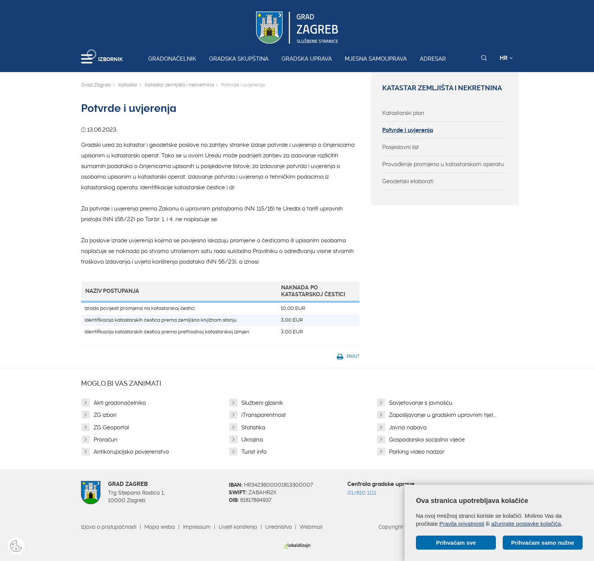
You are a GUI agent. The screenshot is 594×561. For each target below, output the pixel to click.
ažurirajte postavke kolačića (526, 523)
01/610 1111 (361, 493)
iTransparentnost (263, 415)
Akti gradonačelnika (120, 402)
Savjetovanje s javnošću (420, 402)
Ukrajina (252, 439)
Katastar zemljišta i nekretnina (179, 85)
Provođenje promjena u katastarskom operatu (443, 164)
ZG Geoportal (111, 427)
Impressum (197, 527)
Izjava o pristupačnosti (108, 527)
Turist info (254, 451)
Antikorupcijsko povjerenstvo (131, 451)
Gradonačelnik (172, 58)
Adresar (433, 58)
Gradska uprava (306, 58)
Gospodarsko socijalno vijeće (427, 439)
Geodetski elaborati (407, 181)
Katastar (128, 85)
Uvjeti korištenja (238, 527)
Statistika (253, 427)
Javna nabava (408, 427)
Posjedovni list (400, 147)
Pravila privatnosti (461, 523)
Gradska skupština (239, 58)
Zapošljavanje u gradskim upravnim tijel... (442, 415)
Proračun (105, 439)
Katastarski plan (403, 113)
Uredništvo (278, 527)
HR (506, 58)
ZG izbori (105, 415)
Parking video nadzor (416, 451)
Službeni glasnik (262, 402)
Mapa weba (159, 527)
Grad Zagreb (96, 85)
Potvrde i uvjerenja (407, 130)
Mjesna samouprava (376, 58)
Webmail (311, 527)
